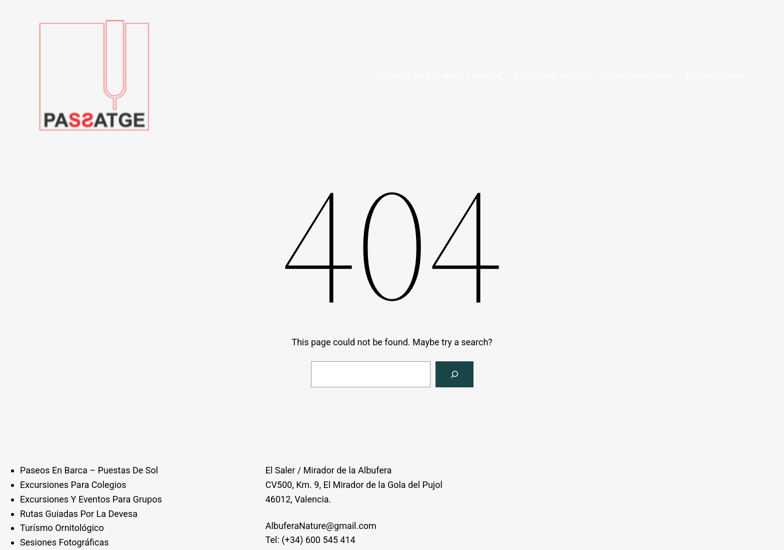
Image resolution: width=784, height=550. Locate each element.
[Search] (455, 374)
